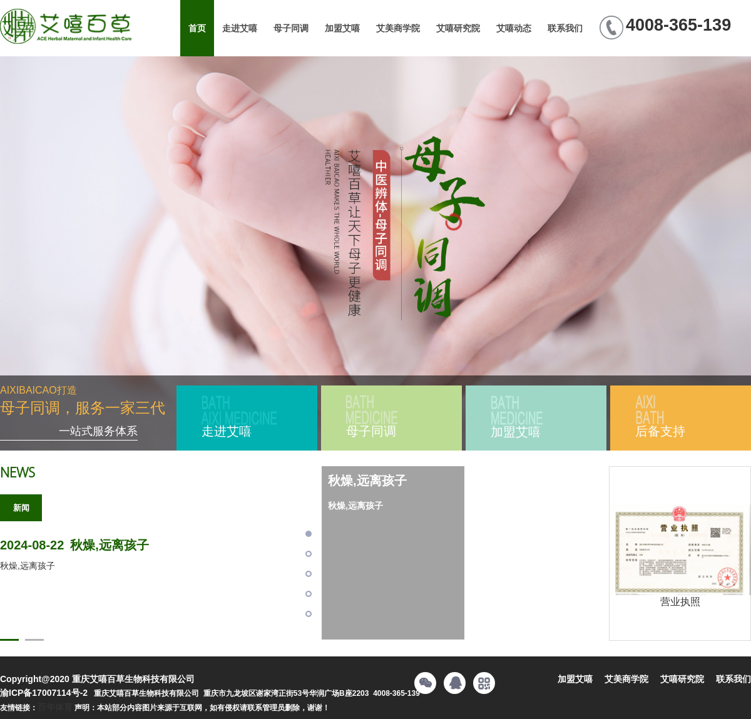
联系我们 (565, 28)
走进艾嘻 (239, 28)
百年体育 (55, 707)
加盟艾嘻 (342, 28)
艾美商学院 (398, 28)
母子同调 (291, 28)
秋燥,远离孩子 (74, 545)
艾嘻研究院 (458, 28)
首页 (197, 28)
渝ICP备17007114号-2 (44, 693)
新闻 (21, 507)
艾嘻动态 (513, 28)
